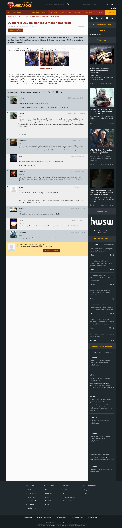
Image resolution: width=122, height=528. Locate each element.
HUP (64, 493)
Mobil (44, 12)
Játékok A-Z (32, 508)
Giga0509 (22, 172)
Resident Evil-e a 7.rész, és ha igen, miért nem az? (100, 401)
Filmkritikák (89, 12)
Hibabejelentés (77, 517)
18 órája (111, 328)
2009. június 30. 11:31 (78, 220)
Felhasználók (32, 501)
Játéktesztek (66, 12)
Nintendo (35, 12)
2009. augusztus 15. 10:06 (76, 98)
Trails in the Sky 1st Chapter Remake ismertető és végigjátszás (100, 438)
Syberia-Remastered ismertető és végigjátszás (102, 470)
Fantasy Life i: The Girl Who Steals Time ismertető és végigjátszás (100, 363)
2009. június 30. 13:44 (78, 208)
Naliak (21, 187)
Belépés (110, 5)
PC (8, 12)
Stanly (21, 220)
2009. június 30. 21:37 (78, 156)
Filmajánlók (31, 497)
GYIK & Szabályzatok (44, 517)
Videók (77, 12)
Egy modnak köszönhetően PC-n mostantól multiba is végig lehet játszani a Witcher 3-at (102, 111)
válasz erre (22, 101)
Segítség (87, 490)
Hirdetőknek (92, 517)
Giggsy (92, 328)
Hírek (19, 16)
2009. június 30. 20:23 (78, 172)
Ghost (13, 26)
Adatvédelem (61, 517)
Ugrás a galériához (46, 69)
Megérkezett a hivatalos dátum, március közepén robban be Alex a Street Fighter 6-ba (99, 70)
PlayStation (17, 12)
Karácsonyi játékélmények (99, 454)
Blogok (99, 12)
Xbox (26, 12)
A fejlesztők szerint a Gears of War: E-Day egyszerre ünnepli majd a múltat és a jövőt (101, 192)
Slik (91, 313)
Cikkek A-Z (31, 504)
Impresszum (27, 517)
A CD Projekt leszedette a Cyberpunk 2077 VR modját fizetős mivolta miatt (102, 278)
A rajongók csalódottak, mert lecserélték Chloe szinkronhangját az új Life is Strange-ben (102, 322)
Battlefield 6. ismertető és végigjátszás (99, 422)
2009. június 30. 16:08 (78, 187)
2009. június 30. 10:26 (78, 232)
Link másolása (15, 30)
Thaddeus (22, 232)
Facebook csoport (69, 497)
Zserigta (93, 284)
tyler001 (21, 208)
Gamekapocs (92, 480)
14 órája (112, 313)
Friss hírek (53, 12)
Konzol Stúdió (67, 501)
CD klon (21, 98)
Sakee (92, 255)
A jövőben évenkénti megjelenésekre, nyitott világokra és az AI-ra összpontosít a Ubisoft (101, 307)
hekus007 (93, 357)
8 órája (112, 299)
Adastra (92, 375)
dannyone (22, 140)
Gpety (92, 299)
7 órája (112, 284)
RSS (85, 493)
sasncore (93, 340)
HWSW (65, 490)
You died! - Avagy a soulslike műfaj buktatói (100, 379)
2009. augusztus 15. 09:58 (76, 113)
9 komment (81, 27)
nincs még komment (107, 83)
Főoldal (11, 16)
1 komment (110, 124)
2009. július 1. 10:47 (79, 140)
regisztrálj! (37, 246)
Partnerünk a (26, 2)
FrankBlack (94, 451)
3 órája (112, 255)
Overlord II (95, 34)
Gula (20, 156)
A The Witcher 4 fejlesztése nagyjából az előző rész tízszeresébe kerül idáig (101, 152)
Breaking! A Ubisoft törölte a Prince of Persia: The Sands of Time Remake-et (100, 292)
